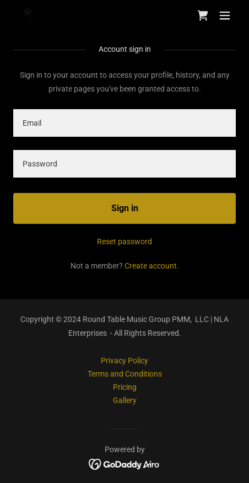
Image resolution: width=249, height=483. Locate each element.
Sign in (124, 208)
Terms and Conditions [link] (125, 373)
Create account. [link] (151, 265)
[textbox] (124, 123)
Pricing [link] (125, 387)
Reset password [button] (124, 241)
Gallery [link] (125, 400)
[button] (225, 15)
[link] (28, 16)
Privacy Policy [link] (124, 360)
